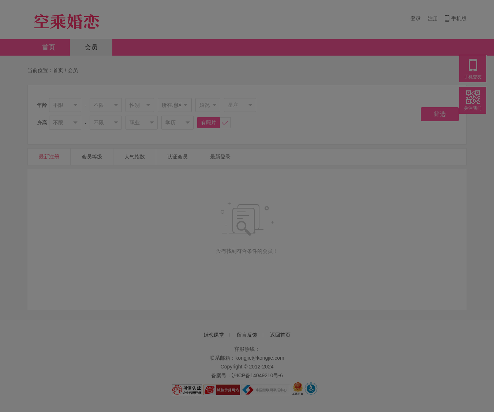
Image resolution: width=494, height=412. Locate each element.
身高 (42, 123)
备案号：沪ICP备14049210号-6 (247, 375)
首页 (48, 47)
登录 (416, 18)
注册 (433, 18)
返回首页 (280, 335)
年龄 (42, 105)
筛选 (440, 114)
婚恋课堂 (213, 335)
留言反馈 (247, 335)
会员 (91, 47)
